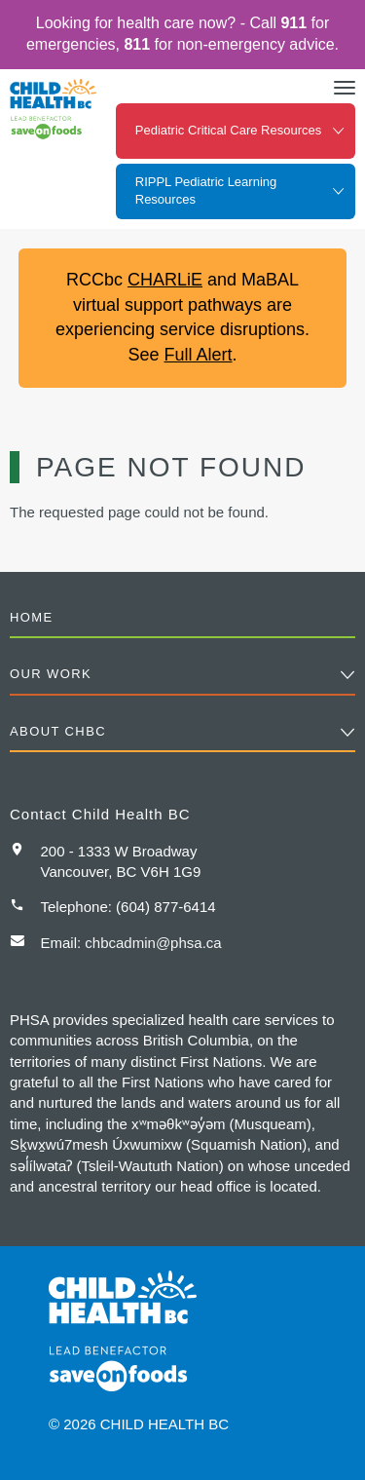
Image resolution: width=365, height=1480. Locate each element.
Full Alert (198, 354)
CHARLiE (165, 279)
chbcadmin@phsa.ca (153, 942)
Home (32, 617)
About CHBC (58, 731)
